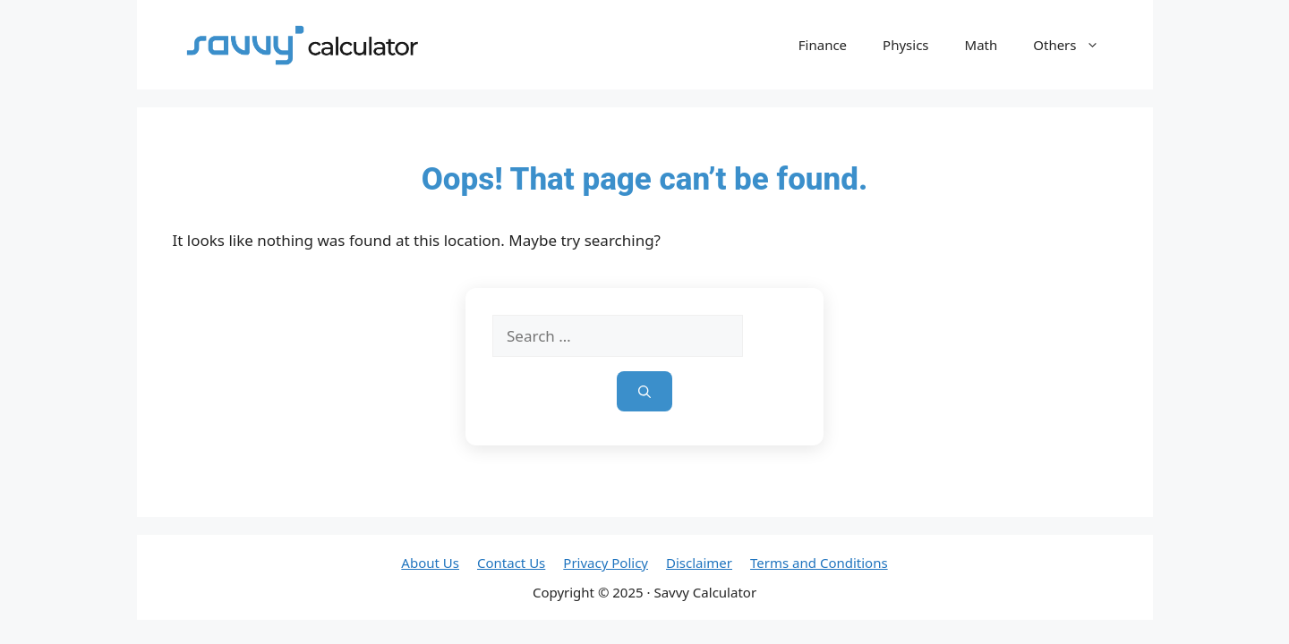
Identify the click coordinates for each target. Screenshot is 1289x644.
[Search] (644, 391)
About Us (430, 563)
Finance (822, 45)
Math (981, 45)
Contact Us (511, 563)
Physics (905, 45)
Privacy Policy (605, 563)
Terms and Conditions (819, 563)
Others (1074, 45)
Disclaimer (699, 563)
